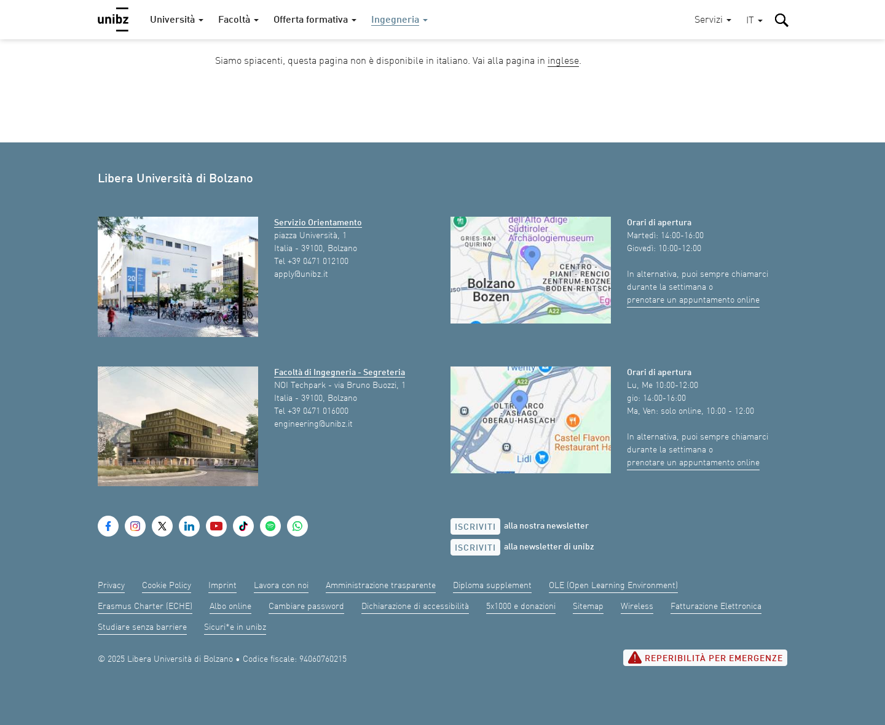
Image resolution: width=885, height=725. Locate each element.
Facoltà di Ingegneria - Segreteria (339, 372)
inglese (563, 61)
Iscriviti (475, 527)
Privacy (111, 585)
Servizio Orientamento (318, 223)
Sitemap (588, 606)
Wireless (637, 606)
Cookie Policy (166, 585)
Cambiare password (306, 606)
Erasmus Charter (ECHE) (145, 606)
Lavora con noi (281, 585)
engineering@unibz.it (313, 424)
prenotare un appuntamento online (693, 300)
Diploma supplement (492, 585)
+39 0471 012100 (318, 261)
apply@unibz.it (301, 274)
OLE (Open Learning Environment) (613, 585)
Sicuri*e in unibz (235, 627)
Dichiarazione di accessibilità (415, 606)
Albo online (230, 606)
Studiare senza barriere (142, 627)
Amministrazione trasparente (381, 585)
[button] (754, 21)
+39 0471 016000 (318, 411)
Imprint (222, 585)
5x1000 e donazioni (521, 606)
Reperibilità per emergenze (705, 657)
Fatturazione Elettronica (716, 606)
